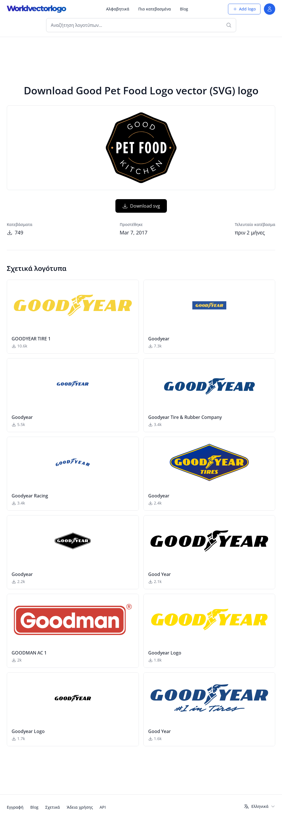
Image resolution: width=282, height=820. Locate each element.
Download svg (141, 206)
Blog (184, 9)
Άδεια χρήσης (80, 807)
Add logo (244, 9)
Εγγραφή (15, 807)
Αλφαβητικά (117, 9)
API (103, 807)
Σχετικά (52, 807)
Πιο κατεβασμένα (154, 9)
